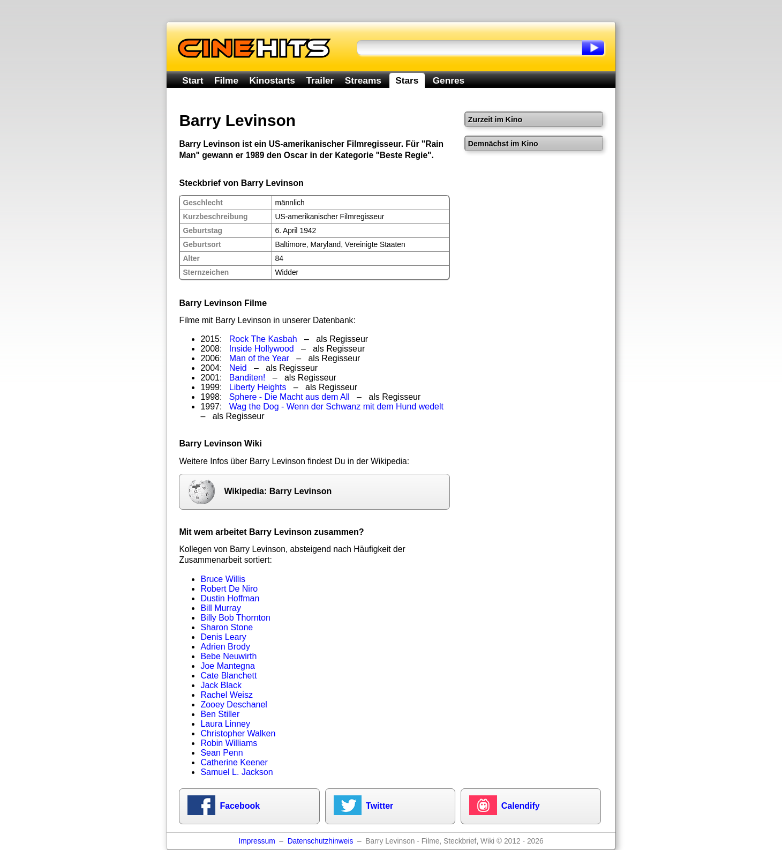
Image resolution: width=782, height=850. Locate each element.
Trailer (320, 80)
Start (192, 80)
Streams (363, 80)
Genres (448, 80)
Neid (238, 367)
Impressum (256, 841)
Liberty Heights (258, 387)
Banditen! (247, 377)
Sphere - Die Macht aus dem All (289, 396)
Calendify (520, 805)
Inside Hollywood (261, 348)
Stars (406, 80)
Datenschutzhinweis (321, 841)
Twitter (379, 805)
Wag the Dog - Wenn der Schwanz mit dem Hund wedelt (336, 406)
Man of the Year (259, 358)
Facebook (240, 805)
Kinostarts (272, 80)
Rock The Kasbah (263, 339)
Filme (226, 80)
